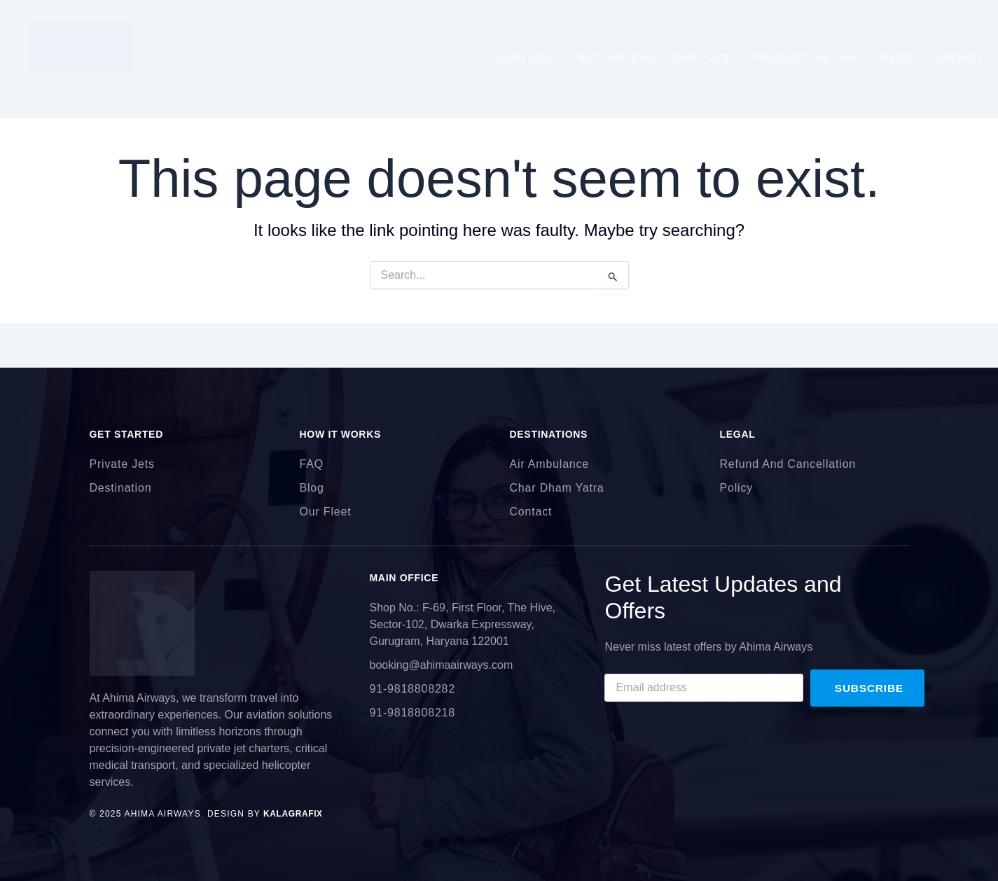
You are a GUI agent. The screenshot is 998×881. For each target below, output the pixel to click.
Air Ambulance (550, 464)
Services (526, 57)
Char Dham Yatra (557, 488)
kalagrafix (292, 814)
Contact (957, 57)
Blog (897, 57)
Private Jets (122, 464)
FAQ (312, 464)
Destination (121, 488)
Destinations (614, 57)
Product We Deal (809, 57)
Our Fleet (705, 57)
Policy (736, 488)
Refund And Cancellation (788, 464)
